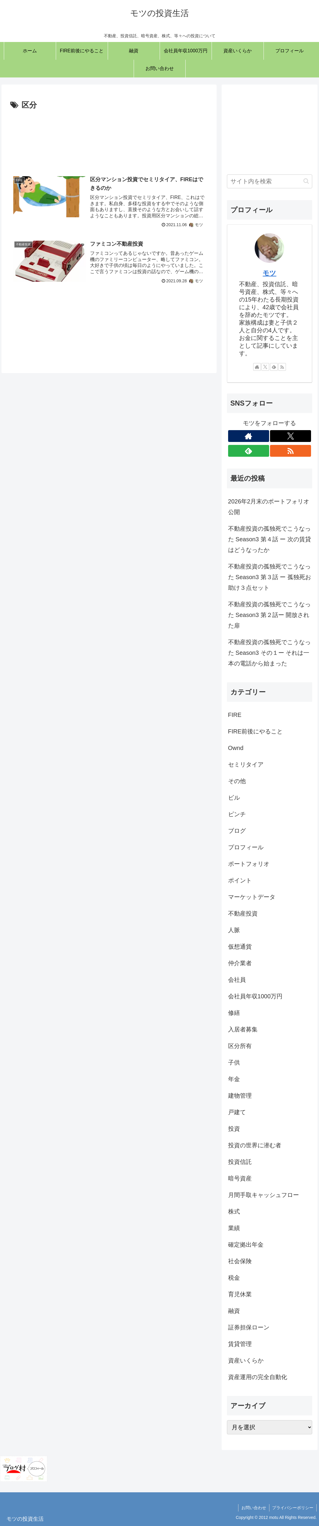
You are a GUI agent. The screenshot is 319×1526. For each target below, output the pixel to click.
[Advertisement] (109, 138)
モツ (269, 273)
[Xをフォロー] (265, 367)
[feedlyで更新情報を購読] (274, 367)
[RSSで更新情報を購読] (282, 367)
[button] (306, 181)
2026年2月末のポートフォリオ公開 (269, 506)
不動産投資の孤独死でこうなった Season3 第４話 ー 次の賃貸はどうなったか (269, 539)
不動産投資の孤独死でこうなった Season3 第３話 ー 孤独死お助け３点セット (269, 577)
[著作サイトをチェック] (257, 367)
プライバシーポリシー (292, 1507)
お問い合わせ (253, 1507)
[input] (270, 181)
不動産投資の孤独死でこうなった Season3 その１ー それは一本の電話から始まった (269, 653)
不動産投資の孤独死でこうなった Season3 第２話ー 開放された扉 (269, 615)
